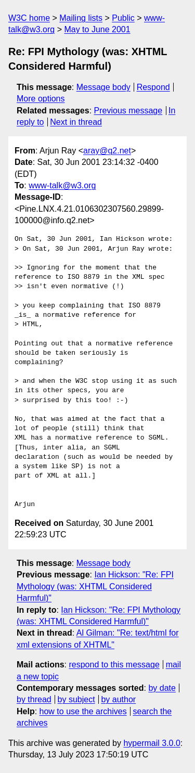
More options (41, 98)
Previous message (128, 110)
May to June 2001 (97, 29)
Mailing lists (80, 18)
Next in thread (76, 122)
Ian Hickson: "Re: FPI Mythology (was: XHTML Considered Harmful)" (95, 586)
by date (161, 688)
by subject (76, 699)
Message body (103, 87)
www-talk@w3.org (62, 185)
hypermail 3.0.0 (151, 743)
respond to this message (114, 664)
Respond (153, 87)
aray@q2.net (107, 150)
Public (123, 18)
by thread (34, 699)
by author (118, 699)
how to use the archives (83, 711)
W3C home (29, 18)
